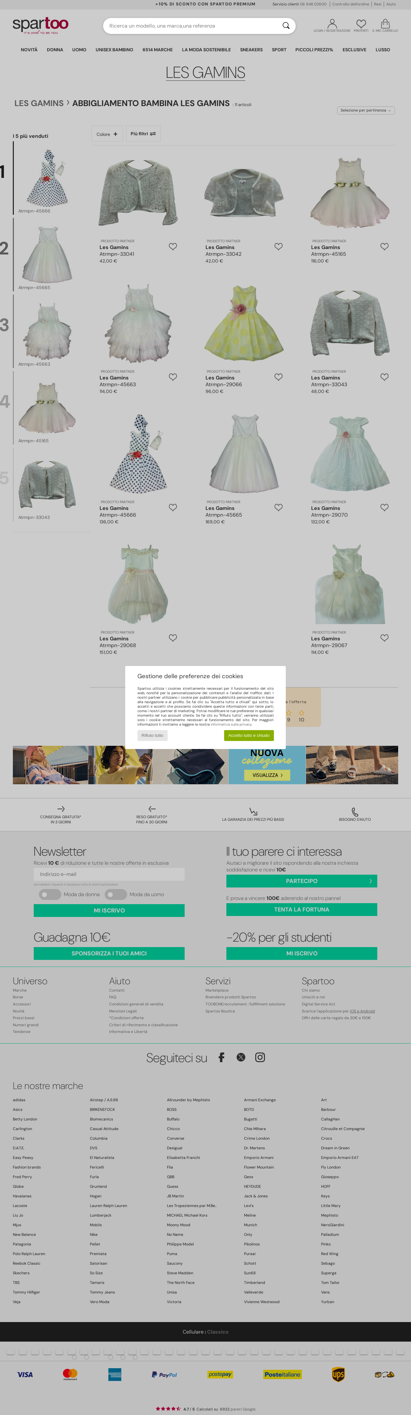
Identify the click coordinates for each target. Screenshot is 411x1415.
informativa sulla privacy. (231, 724)
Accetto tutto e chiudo (248, 735)
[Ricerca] (286, 26)
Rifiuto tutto (152, 735)
